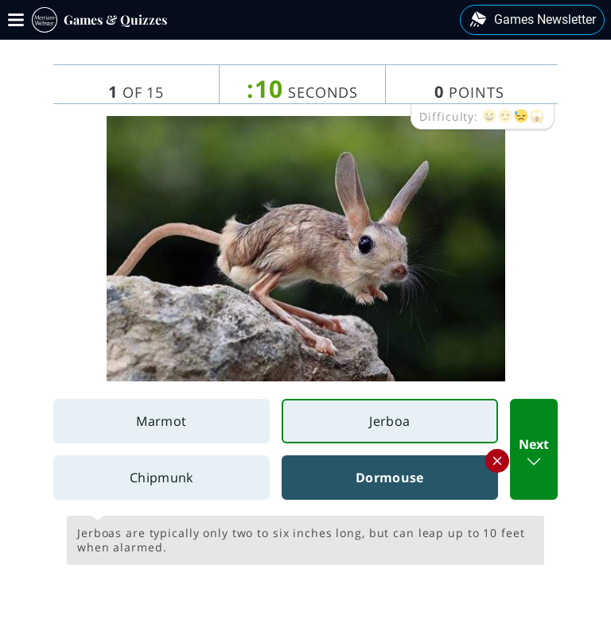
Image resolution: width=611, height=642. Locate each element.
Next (534, 453)
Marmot (161, 421)
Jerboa (389, 421)
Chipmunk (161, 477)
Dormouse (426, 470)
